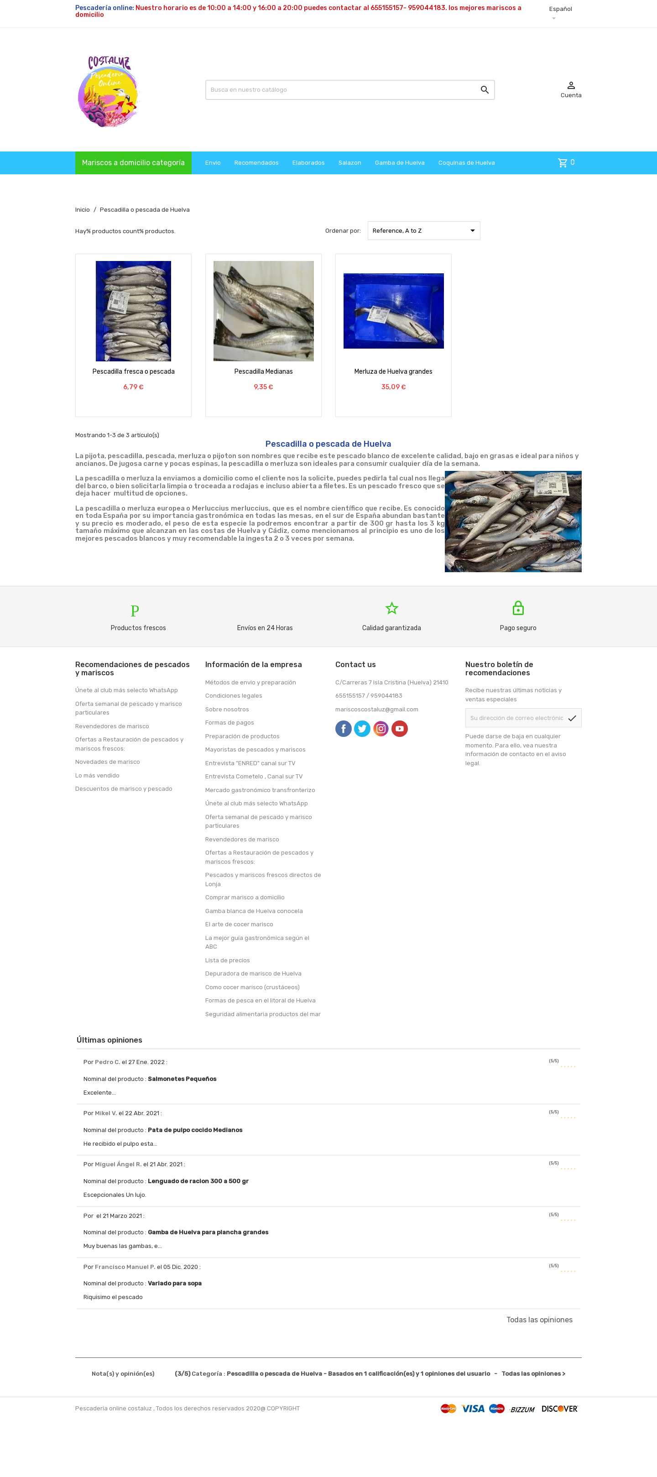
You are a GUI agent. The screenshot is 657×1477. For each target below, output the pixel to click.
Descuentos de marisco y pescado (123, 788)
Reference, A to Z (425, 230)
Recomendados (257, 162)
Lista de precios (227, 960)
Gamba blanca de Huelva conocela (254, 911)
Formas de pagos (229, 722)
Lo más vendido (97, 775)
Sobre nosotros (227, 709)
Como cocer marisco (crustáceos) (252, 987)
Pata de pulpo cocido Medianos (195, 1130)
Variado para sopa (175, 1283)
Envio (213, 162)
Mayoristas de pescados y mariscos (255, 749)
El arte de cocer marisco (239, 924)
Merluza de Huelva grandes (394, 372)
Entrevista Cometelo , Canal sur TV (254, 776)
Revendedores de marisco (112, 726)
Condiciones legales (233, 695)
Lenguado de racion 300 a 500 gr (198, 1181)
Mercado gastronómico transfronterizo (260, 790)
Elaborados (308, 162)
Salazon (350, 162)
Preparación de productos (242, 736)
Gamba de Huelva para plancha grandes (208, 1232)
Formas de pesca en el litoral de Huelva (260, 1000)
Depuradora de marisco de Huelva (253, 973)
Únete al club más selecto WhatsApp (126, 690)
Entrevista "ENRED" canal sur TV (250, 763)
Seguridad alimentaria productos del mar (263, 1014)
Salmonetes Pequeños (182, 1078)
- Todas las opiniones (328, 1373)
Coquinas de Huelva (466, 162)
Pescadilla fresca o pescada (134, 372)
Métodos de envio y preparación (250, 682)
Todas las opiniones (539, 1319)
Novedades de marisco (107, 761)
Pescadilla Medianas (264, 372)
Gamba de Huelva (400, 162)
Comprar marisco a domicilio (245, 897)
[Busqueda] (350, 90)
